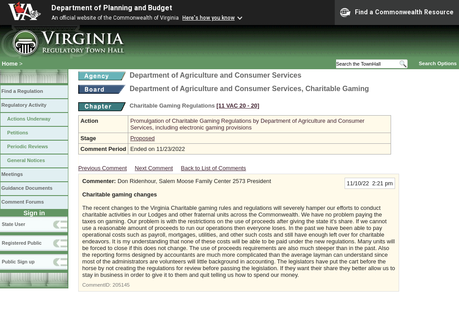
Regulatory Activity (23, 105)
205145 (121, 285)
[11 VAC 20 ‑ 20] (237, 105)
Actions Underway (29, 118)
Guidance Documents (26, 188)
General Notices (26, 160)
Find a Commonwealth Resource (397, 12)
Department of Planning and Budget (111, 8)
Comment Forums (22, 202)
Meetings (12, 174)
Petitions (17, 132)
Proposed (142, 138)
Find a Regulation (22, 91)
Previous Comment (102, 168)
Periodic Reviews (27, 146)
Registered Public (22, 243)
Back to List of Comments (213, 168)
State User (13, 224)
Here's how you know (208, 18)
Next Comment (154, 168)
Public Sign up (18, 261)
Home (10, 63)
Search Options (438, 63)
